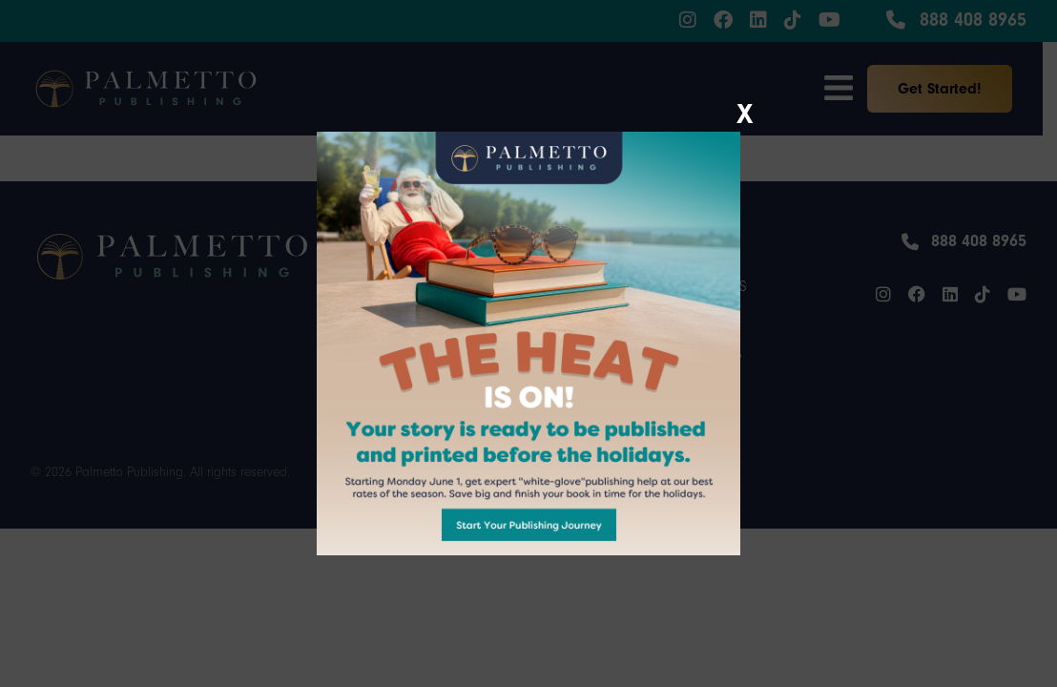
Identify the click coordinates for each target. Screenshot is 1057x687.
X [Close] (744, 109)
